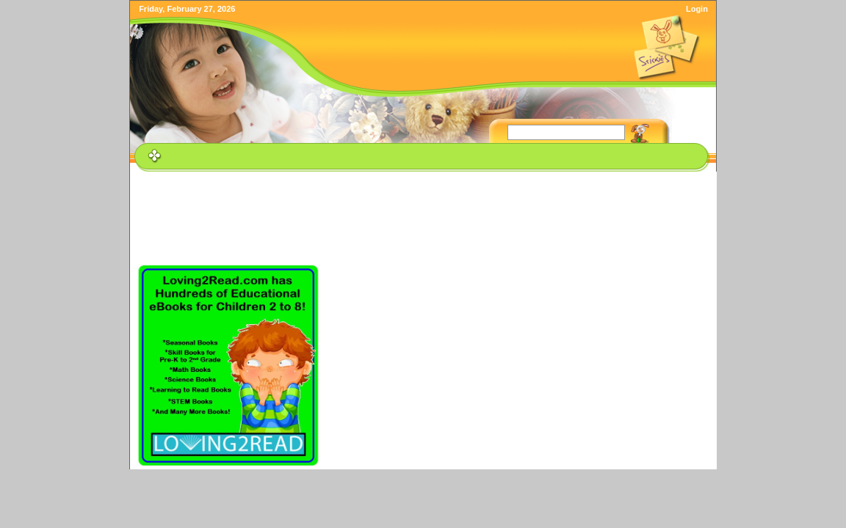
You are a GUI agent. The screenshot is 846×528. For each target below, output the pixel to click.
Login (697, 8)
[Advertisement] (425, 208)
